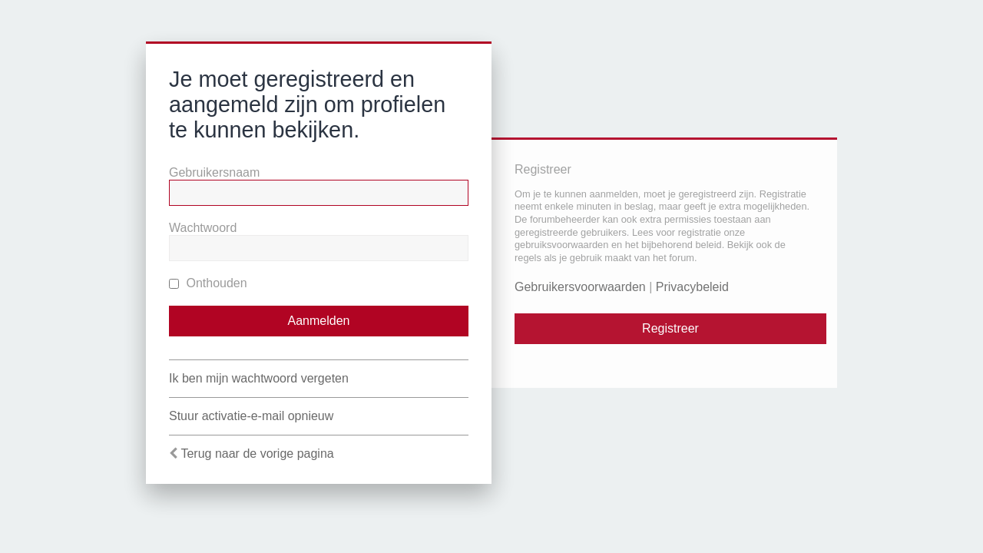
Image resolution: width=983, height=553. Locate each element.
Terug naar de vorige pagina (256, 453)
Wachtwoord (203, 227)
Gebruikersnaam (214, 172)
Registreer (670, 328)
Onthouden (208, 283)
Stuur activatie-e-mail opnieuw (251, 415)
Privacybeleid (692, 286)
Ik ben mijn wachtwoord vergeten (259, 378)
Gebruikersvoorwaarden (580, 286)
